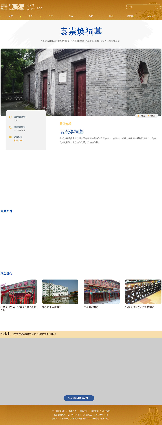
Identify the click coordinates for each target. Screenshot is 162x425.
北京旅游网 (22, 7)
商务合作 (72, 411)
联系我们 (106, 411)
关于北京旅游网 (58, 411)
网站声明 (84, 411)
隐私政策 (95, 411)
